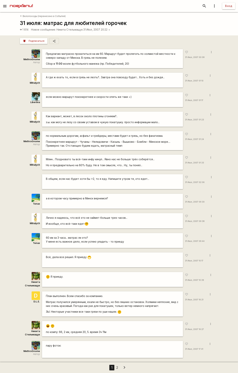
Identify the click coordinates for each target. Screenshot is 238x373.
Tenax (36, 203)
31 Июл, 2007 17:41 (194, 349)
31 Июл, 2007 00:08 (195, 57)
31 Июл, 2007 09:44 (195, 241)
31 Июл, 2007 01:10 (194, 81)
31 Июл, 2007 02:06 (195, 182)
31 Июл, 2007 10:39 (194, 280)
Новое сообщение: (43, 29)
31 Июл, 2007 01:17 (194, 100)
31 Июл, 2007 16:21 (194, 299)
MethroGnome (31, 59)
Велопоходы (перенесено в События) (43, 16)
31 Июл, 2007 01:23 (194, 119)
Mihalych (35, 82)
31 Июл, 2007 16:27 (194, 329)
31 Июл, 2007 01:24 (194, 139)
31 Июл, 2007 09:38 (195, 221)
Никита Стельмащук (70, 29)
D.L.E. (36, 301)
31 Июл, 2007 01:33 (194, 163)
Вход (228, 5)
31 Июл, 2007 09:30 (195, 202)
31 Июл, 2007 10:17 (194, 261)
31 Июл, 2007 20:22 (96, 29)
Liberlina (35, 102)
